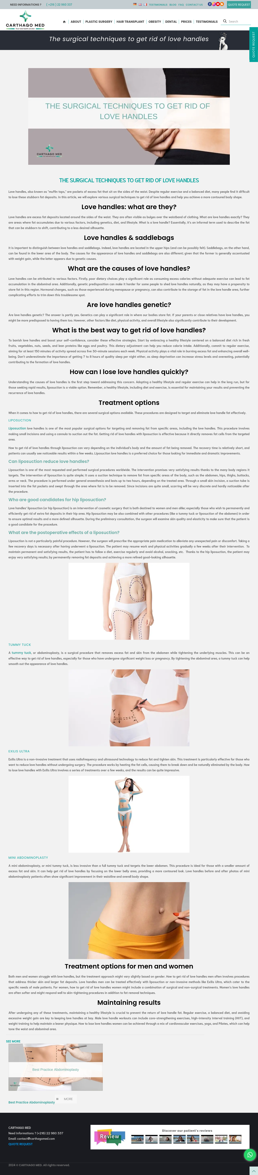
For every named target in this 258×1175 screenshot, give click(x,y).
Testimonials (158, 5)
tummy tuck (21, 653)
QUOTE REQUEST (20, 1144)
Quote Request (253, 44)
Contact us (194, 5)
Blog (173, 5)
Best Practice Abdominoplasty (31, 1102)
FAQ (181, 5)
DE (134, 4)
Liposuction (17, 428)
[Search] (236, 21)
